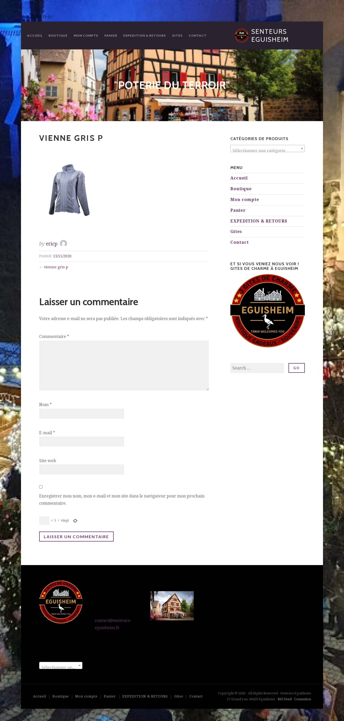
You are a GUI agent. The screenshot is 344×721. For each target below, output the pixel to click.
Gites (177, 35)
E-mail (47, 432)
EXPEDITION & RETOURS (144, 35)
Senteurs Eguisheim (270, 35)
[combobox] (267, 148)
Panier (110, 35)
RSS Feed (285, 699)
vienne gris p (56, 267)
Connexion (302, 699)
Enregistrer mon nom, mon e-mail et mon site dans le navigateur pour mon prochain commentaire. (122, 500)
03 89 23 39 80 (38, 16)
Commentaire (54, 336)
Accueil (34, 35)
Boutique (58, 35)
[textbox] (268, 150)
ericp (52, 244)
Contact (198, 35)
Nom (45, 404)
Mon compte (86, 35)
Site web (47, 460)
